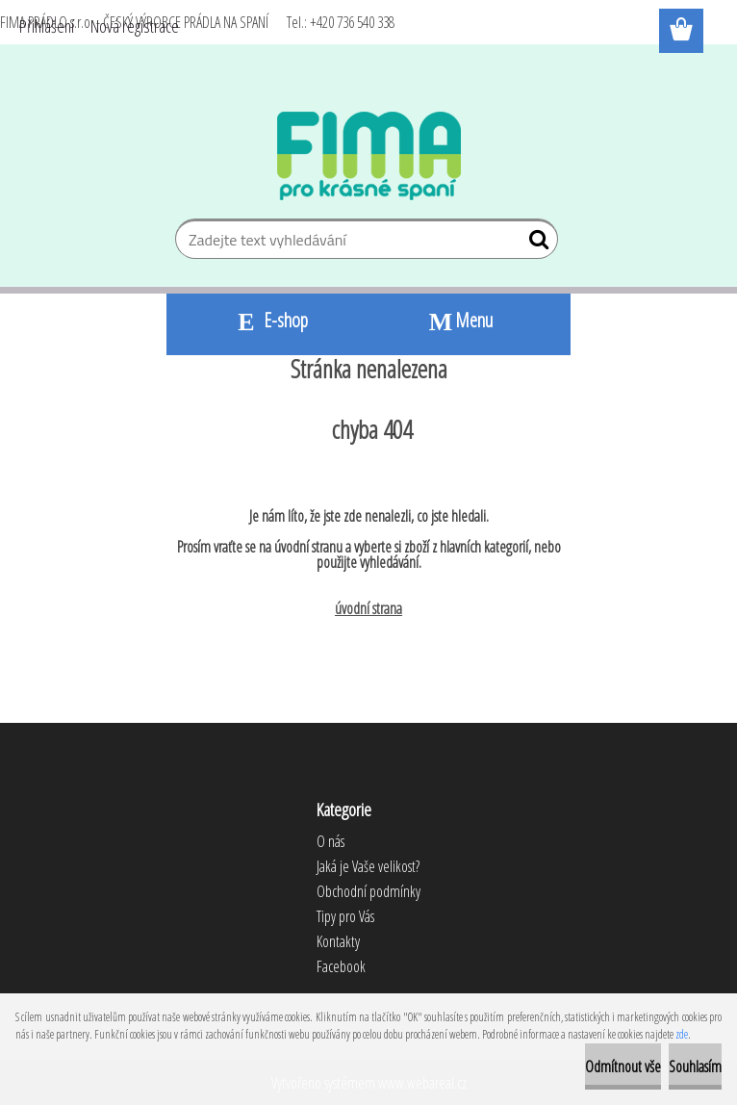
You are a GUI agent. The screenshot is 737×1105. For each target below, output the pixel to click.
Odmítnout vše (623, 1066)
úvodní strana (368, 608)
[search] (535, 243)
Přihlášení (46, 26)
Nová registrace (134, 26)
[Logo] (369, 156)
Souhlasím (695, 1066)
